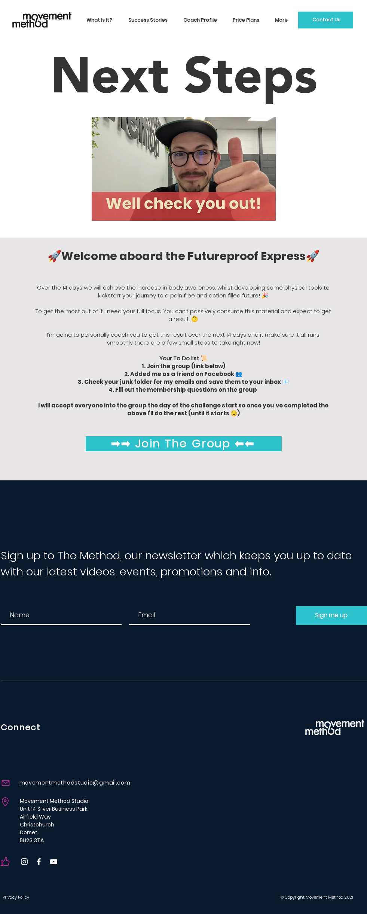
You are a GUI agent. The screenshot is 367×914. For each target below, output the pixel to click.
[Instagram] (24, 861)
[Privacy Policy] (23, 897)
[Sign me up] (331, 615)
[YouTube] (53, 861)
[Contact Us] (325, 20)
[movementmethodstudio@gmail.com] (66, 783)
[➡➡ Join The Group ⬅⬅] (184, 443)
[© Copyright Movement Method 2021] (323, 897)
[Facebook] (38, 861)
